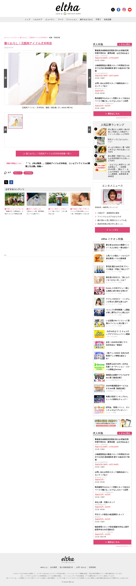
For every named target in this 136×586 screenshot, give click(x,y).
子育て (98, 19)
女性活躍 (107, 19)
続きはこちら (114, 113)
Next (90, 78)
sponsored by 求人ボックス (124, 117)
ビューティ (50, 19)
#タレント (18, 173)
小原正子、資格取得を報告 (108, 213)
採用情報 (92, 567)
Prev (6, 78)
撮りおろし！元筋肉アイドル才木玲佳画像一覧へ (49, 153)
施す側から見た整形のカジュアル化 (112, 220)
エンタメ (14, 37)
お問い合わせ (81, 567)
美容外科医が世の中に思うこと (110, 224)
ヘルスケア (37, 19)
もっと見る (113, 230)
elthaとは (43, 567)
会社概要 (53, 567)
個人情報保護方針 (66, 567)
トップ (27, 19)
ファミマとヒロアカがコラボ (109, 217)
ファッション (71, 19)
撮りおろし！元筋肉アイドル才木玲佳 (33, 37)
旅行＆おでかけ (86, 19)
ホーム (6, 37)
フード (60, 19)
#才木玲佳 (28, 173)
